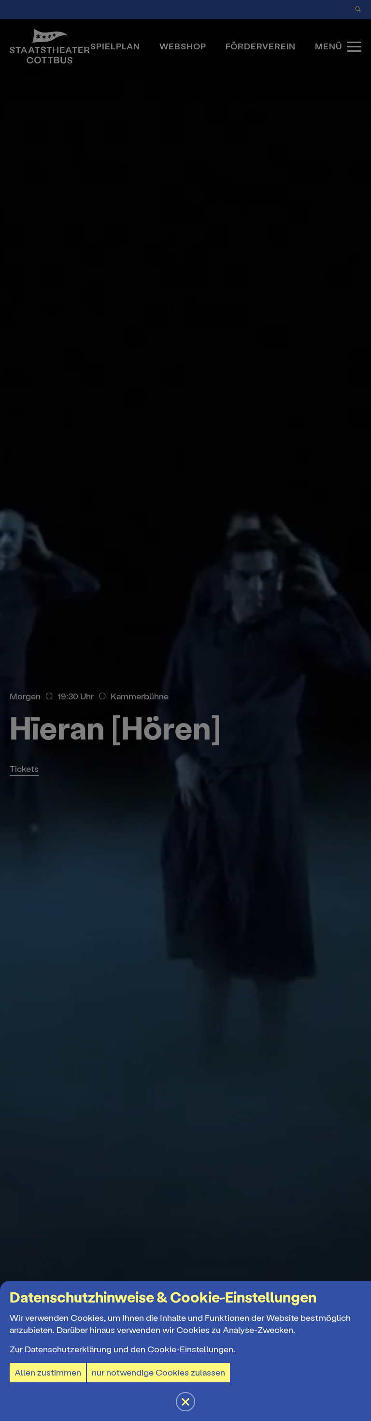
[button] (185, 710)
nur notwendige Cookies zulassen (158, 1372)
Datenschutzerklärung (68, 1349)
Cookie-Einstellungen (190, 1349)
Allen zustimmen (47, 1372)
